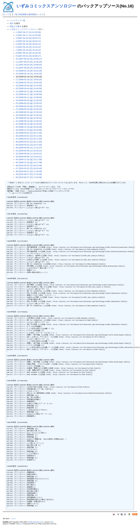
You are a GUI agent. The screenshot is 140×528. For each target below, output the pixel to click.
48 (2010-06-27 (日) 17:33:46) (29, 171)
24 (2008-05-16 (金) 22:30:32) (29, 100)
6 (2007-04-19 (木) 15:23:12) (28, 47)
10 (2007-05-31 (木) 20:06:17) (29, 59)
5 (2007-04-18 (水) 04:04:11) (28, 44)
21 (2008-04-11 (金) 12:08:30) (29, 91)
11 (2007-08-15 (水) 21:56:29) (29, 62)
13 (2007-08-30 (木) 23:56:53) (29, 68)
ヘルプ (40, 14)
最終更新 (32, 14)
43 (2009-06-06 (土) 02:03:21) (29, 156)
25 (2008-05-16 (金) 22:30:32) (29, 103)
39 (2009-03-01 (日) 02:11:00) (29, 145)
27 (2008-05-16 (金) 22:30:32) (29, 109)
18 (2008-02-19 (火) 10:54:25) (29, 82)
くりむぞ (13, 518)
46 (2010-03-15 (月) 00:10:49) (29, 165)
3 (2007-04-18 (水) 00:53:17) (28, 38)
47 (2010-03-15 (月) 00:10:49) (29, 168)
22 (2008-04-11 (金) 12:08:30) (29, 94)
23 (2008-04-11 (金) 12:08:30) (29, 97)
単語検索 (23, 14)
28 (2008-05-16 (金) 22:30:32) (29, 112)
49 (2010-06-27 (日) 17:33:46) (29, 174)
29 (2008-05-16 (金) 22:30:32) (29, 115)
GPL (52, 522)
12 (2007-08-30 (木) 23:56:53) (29, 65)
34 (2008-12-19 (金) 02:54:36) (29, 130)
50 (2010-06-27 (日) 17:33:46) (29, 177)
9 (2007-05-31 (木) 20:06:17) (28, 56)
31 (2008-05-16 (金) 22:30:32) (29, 121)
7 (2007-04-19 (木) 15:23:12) (28, 50)
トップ (7, 14)
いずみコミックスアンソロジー (46, 6)
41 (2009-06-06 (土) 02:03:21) (29, 151)
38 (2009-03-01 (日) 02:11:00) (29, 142)
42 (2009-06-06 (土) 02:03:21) (29, 153)
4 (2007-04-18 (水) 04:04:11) (28, 41)
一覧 (15, 14)
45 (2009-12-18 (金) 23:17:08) (29, 162)
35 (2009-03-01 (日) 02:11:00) (29, 133)
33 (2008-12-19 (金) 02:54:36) (29, 127)
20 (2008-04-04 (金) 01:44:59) (29, 88)
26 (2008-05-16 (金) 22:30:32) (29, 106)
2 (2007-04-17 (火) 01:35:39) (28, 35)
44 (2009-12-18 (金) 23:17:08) (29, 159)
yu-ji (21, 524)
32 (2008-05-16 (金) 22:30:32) (29, 124)
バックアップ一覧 (17, 20)
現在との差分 (15, 26)
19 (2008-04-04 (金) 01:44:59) (29, 85)
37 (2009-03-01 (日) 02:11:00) (29, 139)
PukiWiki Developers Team (35, 522)
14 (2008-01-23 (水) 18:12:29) (29, 71)
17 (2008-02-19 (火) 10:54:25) (29, 79)
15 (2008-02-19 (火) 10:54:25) (29, 74)
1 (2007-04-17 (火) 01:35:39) (28, 32)
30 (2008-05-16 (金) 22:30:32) (29, 118)
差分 (12, 23)
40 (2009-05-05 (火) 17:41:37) (29, 148)
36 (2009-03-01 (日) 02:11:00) (29, 136)
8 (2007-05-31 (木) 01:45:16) (28, 53)
